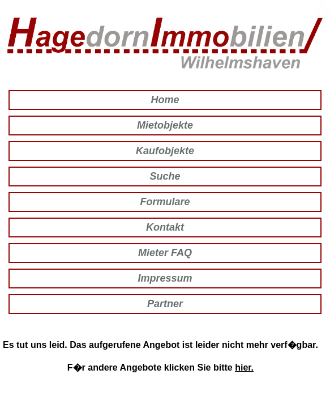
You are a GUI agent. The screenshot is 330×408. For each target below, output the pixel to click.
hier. (244, 367)
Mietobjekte (165, 125)
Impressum (165, 278)
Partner (165, 303)
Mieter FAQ (165, 252)
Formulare (165, 201)
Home (165, 99)
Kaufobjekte (165, 150)
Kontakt (165, 227)
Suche (164, 176)
